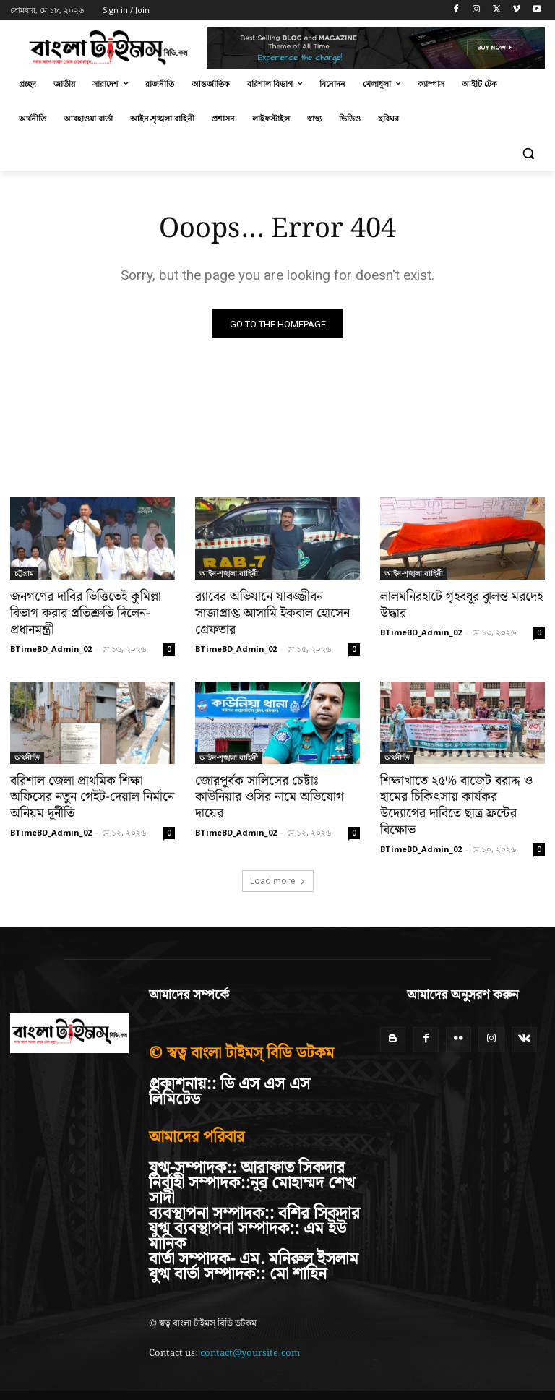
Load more (278, 862)
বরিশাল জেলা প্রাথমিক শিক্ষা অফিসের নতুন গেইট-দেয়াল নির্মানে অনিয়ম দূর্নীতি (87, 796)
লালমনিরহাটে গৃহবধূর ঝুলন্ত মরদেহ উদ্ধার (457, 606)
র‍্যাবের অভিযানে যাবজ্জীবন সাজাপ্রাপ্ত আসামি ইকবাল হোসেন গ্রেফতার (267, 614)
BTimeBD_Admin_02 (51, 647)
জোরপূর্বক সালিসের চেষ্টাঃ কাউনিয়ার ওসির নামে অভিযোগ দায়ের (277, 788)
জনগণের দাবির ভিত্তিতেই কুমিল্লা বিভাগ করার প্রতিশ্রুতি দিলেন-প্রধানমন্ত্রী (82, 614)
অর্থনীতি (27, 756)
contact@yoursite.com (250, 1334)
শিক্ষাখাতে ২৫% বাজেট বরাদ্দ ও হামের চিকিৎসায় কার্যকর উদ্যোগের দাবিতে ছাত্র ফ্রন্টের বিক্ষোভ (458, 796)
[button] (528, 154)
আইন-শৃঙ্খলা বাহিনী (228, 574)
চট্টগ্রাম (24, 574)
